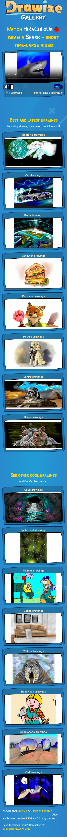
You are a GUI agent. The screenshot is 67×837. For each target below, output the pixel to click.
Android (22, 818)
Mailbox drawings (33, 570)
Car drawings (33, 175)
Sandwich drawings (33, 255)
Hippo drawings (33, 417)
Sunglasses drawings (33, 732)
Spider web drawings (33, 530)
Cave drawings (33, 489)
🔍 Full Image (13, 92)
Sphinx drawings (33, 376)
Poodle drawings (33, 336)
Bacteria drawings (33, 134)
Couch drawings (34, 610)
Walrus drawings (33, 651)
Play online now (42, 810)
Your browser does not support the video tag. (33, 67)
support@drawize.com (16, 829)
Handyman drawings (33, 691)
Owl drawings (33, 772)
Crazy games (47, 818)
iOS (30, 818)
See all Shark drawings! (48, 92)
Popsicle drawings (33, 296)
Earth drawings (33, 215)
